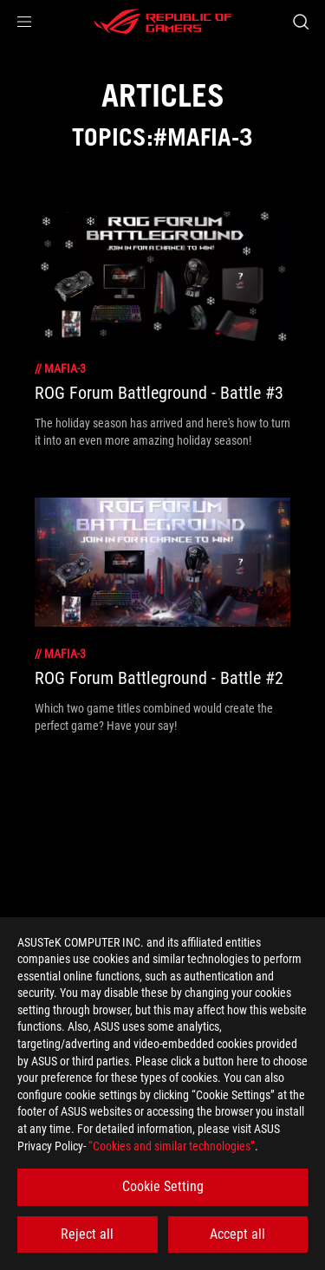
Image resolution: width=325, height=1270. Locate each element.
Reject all (87, 1234)
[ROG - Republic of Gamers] (163, 22)
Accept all (237, 1234)
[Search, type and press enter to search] (300, 21)
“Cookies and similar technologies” (171, 1146)
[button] (24, 21)
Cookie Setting (163, 1186)
